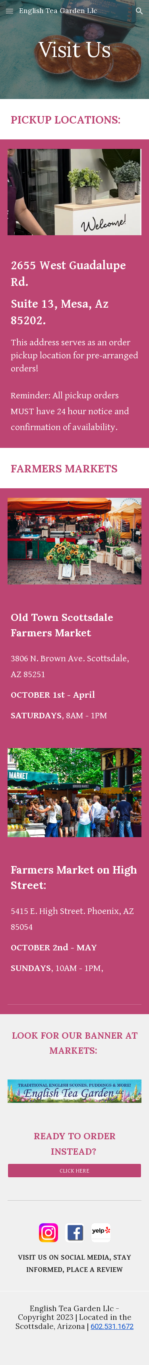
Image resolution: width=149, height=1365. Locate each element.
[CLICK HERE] (74, 1170)
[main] (75, 49)
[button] (9, 11)
